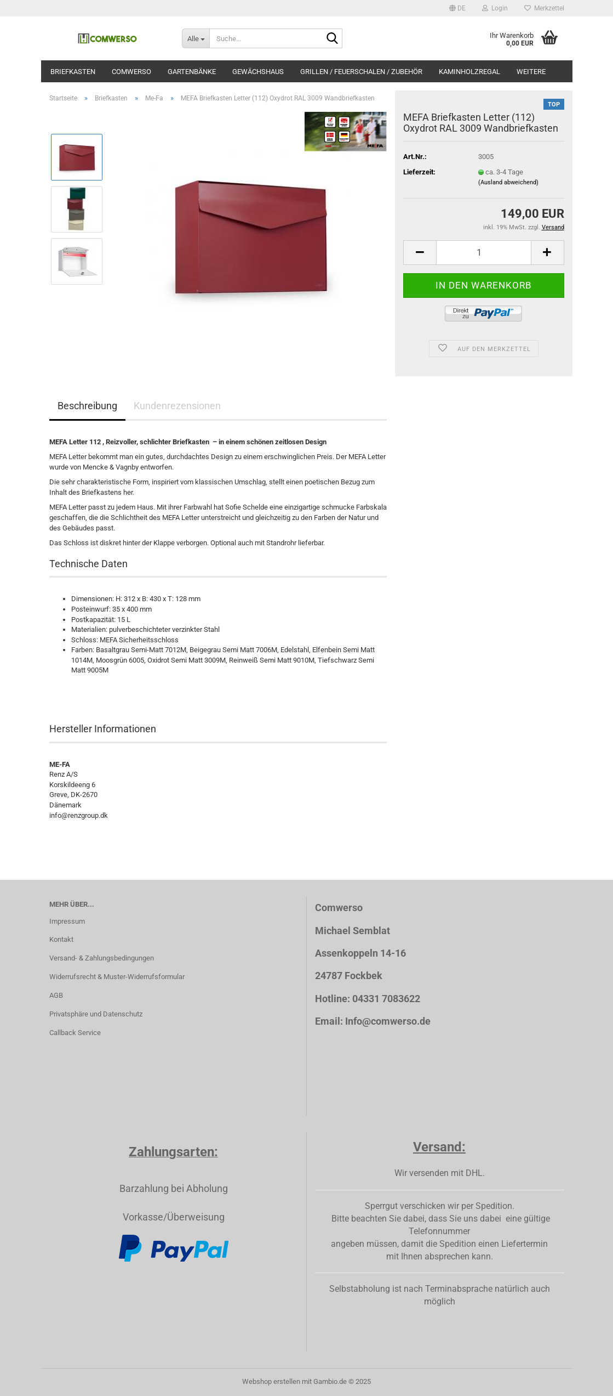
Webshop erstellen (271, 1381)
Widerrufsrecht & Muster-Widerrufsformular (117, 977)
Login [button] (495, 8)
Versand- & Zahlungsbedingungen (101, 958)
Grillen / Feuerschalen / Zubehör (361, 71)
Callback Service (75, 1032)
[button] (457, 8)
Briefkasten (72, 71)
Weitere (531, 71)
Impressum (67, 921)
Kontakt (61, 939)
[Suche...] (195, 38)
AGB (56, 995)
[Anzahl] (483, 252)
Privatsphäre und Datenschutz (95, 1014)
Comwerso (131, 71)
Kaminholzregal (469, 71)
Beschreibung (87, 405)
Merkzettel (544, 8)
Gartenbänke (192, 71)
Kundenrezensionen (177, 405)
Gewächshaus (258, 71)
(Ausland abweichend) (508, 182)
